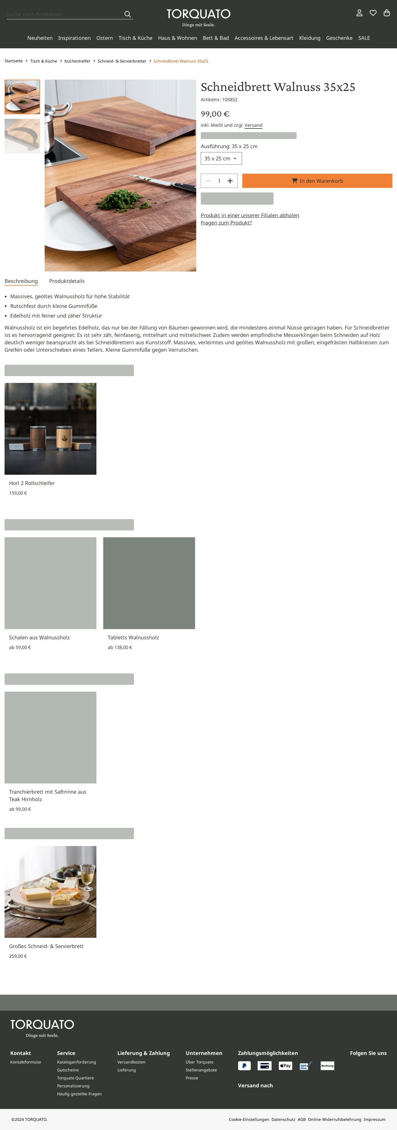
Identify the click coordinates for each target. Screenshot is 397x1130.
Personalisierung (73, 1085)
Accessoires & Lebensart (264, 37)
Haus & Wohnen (177, 37)
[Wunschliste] (373, 12)
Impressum (375, 1119)
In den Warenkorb (317, 180)
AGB (302, 1119)
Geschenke (339, 37)
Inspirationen (74, 37)
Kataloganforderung (76, 1062)
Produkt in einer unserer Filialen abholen (250, 215)
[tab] (21, 281)
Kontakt (20, 1053)
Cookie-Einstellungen (249, 1119)
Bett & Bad (216, 37)
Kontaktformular (26, 1062)
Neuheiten (40, 37)
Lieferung (126, 1070)
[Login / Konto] (359, 12)
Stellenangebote (201, 1070)
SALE (364, 37)
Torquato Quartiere (75, 1078)
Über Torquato (199, 1062)
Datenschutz (283, 1119)
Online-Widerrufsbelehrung (334, 1119)
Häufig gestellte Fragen (79, 1093)
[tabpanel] (198, 323)
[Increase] (230, 180)
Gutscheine (68, 1070)
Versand (253, 125)
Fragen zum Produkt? (226, 222)
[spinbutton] (219, 180)
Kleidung (310, 37)
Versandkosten (131, 1062)
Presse (192, 1078)
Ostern (104, 37)
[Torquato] (199, 18)
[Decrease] (208, 180)
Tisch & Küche (135, 37)
